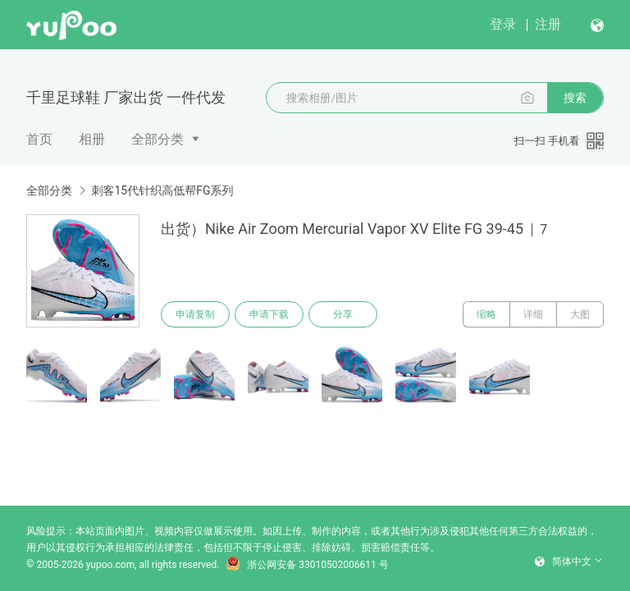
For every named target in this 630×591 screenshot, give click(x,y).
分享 (343, 314)
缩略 (486, 314)
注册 (548, 24)
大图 (580, 314)
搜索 (575, 97)
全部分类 (157, 139)
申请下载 (269, 314)
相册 (92, 139)
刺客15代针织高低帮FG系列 (162, 190)
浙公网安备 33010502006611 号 (307, 564)
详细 (533, 314)
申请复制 (195, 314)
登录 (503, 24)
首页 (39, 139)
